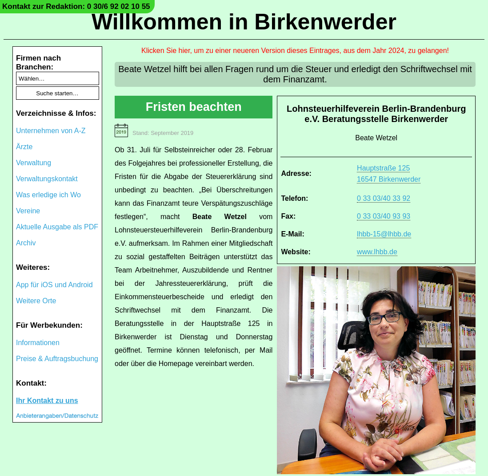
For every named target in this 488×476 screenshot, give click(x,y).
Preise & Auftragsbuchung (57, 358)
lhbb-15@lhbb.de (384, 234)
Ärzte (24, 147)
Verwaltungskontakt (47, 179)
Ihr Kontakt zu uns (47, 400)
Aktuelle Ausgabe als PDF (57, 227)
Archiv (26, 243)
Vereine (28, 211)
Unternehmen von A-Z (51, 130)
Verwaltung (33, 163)
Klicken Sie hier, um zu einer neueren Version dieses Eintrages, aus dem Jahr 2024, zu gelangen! (295, 50)
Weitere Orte (36, 301)
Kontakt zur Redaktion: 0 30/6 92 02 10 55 (76, 6)
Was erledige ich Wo (48, 195)
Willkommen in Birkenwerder (244, 21)
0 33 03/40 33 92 (383, 198)
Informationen (38, 342)
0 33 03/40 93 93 (383, 216)
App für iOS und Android (54, 285)
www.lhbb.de (377, 252)
